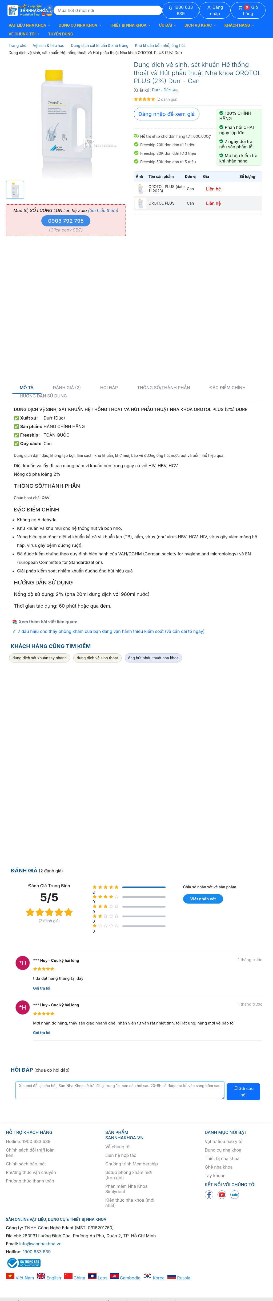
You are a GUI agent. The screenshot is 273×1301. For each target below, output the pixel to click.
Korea (153, 1277)
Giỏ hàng (248, 10)
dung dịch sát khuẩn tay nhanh (40, 658)
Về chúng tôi (117, 1146)
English (49, 1277)
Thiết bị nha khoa (222, 1158)
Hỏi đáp (109, 387)
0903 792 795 (66, 221)
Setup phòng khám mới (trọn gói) (128, 1175)
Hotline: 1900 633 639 (28, 1141)
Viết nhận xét (203, 898)
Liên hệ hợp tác (120, 1155)
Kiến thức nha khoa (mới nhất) (129, 1202)
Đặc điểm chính (227, 387)
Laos (97, 1277)
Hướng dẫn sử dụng (43, 396)
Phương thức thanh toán (30, 1181)
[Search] (108, 10)
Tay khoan (215, 1175)
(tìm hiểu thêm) (103, 210)
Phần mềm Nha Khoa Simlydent (126, 1189)
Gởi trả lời (41, 988)
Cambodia (125, 1277)
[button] (29, 25)
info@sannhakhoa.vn (40, 1243)
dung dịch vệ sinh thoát (97, 658)
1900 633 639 (180, 10)
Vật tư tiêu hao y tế (223, 1141)
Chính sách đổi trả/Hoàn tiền (30, 1152)
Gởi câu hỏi (243, 1091)
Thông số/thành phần (163, 387)
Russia (178, 1277)
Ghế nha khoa (219, 1167)
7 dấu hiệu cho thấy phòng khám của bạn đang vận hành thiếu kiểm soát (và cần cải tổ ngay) (111, 631)
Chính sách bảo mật (26, 1163)
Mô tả (27, 387)
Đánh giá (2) (67, 387)
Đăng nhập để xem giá (166, 114)
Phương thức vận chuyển (31, 1172)
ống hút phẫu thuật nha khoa (153, 658)
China (74, 1277)
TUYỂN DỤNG (60, 34)
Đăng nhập (215, 10)
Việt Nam (20, 1277)
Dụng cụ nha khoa (223, 1150)
